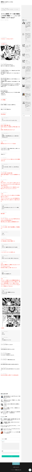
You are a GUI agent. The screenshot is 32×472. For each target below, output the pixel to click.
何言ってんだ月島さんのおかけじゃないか (28, 78)
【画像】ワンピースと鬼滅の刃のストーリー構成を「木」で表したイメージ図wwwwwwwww (28, 41)
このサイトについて (16, 467)
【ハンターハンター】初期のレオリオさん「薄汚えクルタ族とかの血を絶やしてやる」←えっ (27, 30)
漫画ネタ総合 (4, 398)
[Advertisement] (10, 27)
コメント (3, 441)
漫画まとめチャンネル (7, 2)
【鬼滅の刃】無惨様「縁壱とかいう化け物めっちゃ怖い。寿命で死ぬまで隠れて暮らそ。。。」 (27, 50)
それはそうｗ (27, 54)
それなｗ (26, 60)
